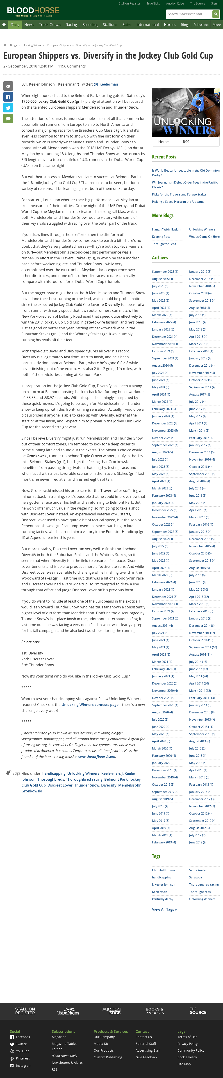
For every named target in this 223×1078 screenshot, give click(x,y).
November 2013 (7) (202, 719)
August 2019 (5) (162, 799)
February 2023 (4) (164, 496)
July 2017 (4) (197, 402)
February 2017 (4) (201, 438)
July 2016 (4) (197, 488)
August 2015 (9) (199, 568)
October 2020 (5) (163, 698)
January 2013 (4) (200, 792)
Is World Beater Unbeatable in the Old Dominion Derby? (186, 172)
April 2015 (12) (199, 597)
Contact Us (144, 1037)
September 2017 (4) (202, 387)
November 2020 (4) (165, 691)
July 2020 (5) (160, 719)
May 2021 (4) (160, 647)
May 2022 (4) (160, 561)
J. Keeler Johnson (163, 884)
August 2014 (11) (200, 654)
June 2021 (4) (160, 640)
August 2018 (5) (199, 308)
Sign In (215, 3)
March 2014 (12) (200, 691)
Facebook (8, 97)
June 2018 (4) (197, 322)
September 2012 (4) (202, 821)
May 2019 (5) (160, 821)
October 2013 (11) (201, 727)
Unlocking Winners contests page (89, 704)
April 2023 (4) (161, 481)
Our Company (104, 1037)
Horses (170, 24)
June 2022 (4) (160, 553)
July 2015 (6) (197, 575)
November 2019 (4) (165, 777)
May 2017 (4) (197, 416)
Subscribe (201, 24)
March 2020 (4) (162, 748)
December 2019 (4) (164, 770)
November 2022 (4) (165, 517)
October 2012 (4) (200, 813)
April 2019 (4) (161, 828)
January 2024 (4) (163, 416)
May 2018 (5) (197, 329)
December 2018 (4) (201, 279)
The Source (197, 3)
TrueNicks (153, 3)
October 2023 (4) (163, 438)
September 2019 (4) (165, 792)
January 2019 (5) (200, 272)
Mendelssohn (129, 785)
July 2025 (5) (160, 286)
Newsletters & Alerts (67, 1062)
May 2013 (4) (197, 763)
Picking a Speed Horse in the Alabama (178, 202)
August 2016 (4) (199, 481)
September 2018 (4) (202, 300)
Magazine (59, 1037)
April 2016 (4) (198, 510)
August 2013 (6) (199, 741)
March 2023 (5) (162, 488)
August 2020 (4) (162, 712)
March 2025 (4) (162, 315)
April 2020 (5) (161, 741)
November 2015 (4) (202, 546)
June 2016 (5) (197, 496)
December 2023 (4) (164, 423)
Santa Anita (197, 870)
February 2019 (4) (164, 842)
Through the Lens (164, 244)
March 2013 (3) (199, 777)
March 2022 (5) (162, 575)
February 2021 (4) (164, 669)
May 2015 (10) (198, 589)
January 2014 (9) (200, 705)
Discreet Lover (60, 785)
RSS (186, 141)
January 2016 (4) (200, 532)
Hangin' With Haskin (166, 229)
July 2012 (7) (197, 835)
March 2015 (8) (199, 604)
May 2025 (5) (160, 300)
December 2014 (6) (201, 626)
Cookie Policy (187, 1057)
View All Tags (163, 909)
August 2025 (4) (162, 279)
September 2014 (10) (203, 647)
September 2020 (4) (165, 705)
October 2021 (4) (163, 611)
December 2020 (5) (164, 683)
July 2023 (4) (160, 459)
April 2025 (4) (161, 308)
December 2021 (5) (164, 597)
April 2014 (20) (199, 683)
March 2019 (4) (162, 835)
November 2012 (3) (202, 806)
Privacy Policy (187, 1043)
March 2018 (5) (199, 344)
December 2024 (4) (164, 337)
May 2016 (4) (197, 503)
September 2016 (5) (202, 474)
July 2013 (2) (197, 748)
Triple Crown (50, 24)
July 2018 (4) (197, 315)
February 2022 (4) (164, 582)
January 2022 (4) (163, 589)
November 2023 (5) (165, 430)
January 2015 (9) (200, 618)
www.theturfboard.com (96, 756)
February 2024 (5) (164, 409)
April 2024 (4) (161, 394)
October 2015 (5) (200, 553)
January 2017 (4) (200, 445)
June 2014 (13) (198, 669)
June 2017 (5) (197, 409)
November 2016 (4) (202, 459)
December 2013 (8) (201, 712)
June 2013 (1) (197, 756)
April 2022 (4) (161, 568)
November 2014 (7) (202, 633)
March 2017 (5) (199, 430)
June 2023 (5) (160, 467)
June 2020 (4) (160, 727)
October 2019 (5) (163, 784)
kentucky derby (162, 899)
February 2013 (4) (201, 784)
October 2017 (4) (200, 380)
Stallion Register (129, 3)
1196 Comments (72, 66)
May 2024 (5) (160, 387)
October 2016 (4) (200, 467)
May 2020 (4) (160, 734)
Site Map (184, 1064)
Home (5, 44)
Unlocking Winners (32, 45)
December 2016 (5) (201, 452)
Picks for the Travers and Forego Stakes (179, 194)
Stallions (110, 24)
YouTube (19, 1051)
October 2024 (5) (163, 351)
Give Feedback (146, 1057)
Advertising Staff (148, 1050)
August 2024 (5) (162, 365)
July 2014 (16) (198, 662)
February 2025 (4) (164, 322)
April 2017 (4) (198, 423)
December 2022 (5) (164, 510)
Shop (155, 1011)
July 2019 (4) (160, 806)
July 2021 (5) (160, 633)
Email (8, 86)
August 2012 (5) (199, 828)
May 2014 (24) (198, 676)
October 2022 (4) (163, 524)
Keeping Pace (161, 237)
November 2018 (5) (202, 286)
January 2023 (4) (163, 503)
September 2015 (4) (202, 561)
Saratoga (195, 877)
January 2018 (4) (200, 358)
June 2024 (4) (160, 380)
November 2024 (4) (165, 344)
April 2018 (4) (198, 337)
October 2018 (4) (200, 293)
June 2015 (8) (197, 582)
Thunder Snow (86, 785)
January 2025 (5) (163, 329)
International (148, 24)
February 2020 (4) (164, 756)
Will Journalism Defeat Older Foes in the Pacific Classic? (185, 184)
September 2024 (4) (165, 358)
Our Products (104, 1050)
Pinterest (20, 1058)
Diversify (108, 785)
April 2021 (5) (161, 654)
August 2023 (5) (162, 452)
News (29, 24)
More (217, 24)
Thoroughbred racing (84, 779)
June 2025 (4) (160, 293)
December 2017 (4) (201, 365)
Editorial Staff (146, 1043)
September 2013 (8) (202, 734)
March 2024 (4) (162, 402)
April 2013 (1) (198, 770)
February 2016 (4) (201, 524)
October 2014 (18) (201, 640)
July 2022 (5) (160, 546)
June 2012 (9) (197, 842)
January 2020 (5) (163, 763)
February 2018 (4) (201, 351)
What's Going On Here (204, 237)
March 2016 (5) (199, 517)
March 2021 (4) (162, 662)
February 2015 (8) (201, 611)
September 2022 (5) (165, 532)
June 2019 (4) (160, 813)
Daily (15, 24)
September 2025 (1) (165, 272)
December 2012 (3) (201, 799)
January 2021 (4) (163, 676)
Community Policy (190, 1050)
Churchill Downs (163, 870)
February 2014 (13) (202, 698)
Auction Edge (175, 3)
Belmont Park (116, 779)
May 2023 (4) (160, 474)
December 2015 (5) (201, 539)
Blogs (185, 24)
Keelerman (110, 773)
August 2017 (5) (199, 394)
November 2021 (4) (165, 604)
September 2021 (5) (165, 618)
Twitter (8, 107)
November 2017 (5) (202, 373)
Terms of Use (187, 1037)
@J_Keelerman (106, 84)
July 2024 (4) (160, 373)
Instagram (20, 1065)
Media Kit (101, 1043)
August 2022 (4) (162, 539)
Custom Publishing (108, 1057)
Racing (71, 24)
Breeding (90, 24)
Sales (127, 24)
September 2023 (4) (165, 445)
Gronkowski (31, 791)
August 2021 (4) (162, 626)
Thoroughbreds (50, 779)
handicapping (54, 773)
